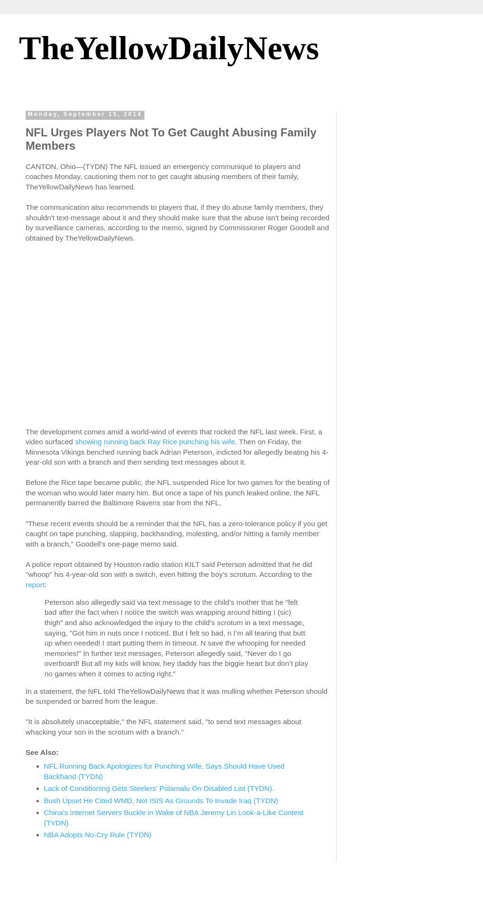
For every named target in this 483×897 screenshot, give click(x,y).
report (35, 585)
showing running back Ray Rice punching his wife (155, 442)
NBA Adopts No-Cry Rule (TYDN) (98, 835)
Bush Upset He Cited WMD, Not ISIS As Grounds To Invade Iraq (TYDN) (161, 801)
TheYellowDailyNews (169, 48)
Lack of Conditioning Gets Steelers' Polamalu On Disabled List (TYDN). (159, 788)
